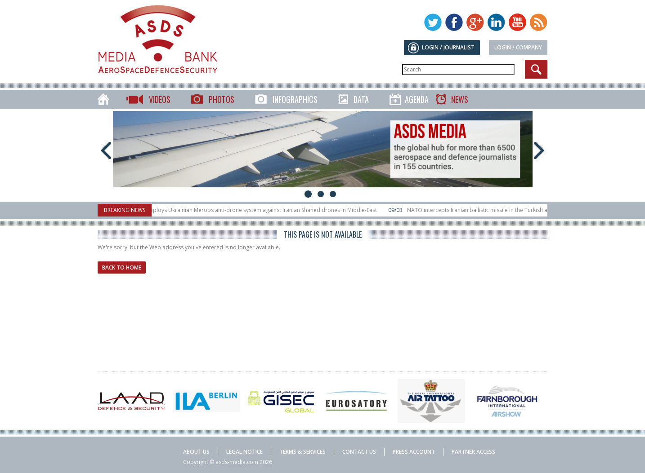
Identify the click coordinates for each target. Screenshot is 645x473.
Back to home (121, 267)
